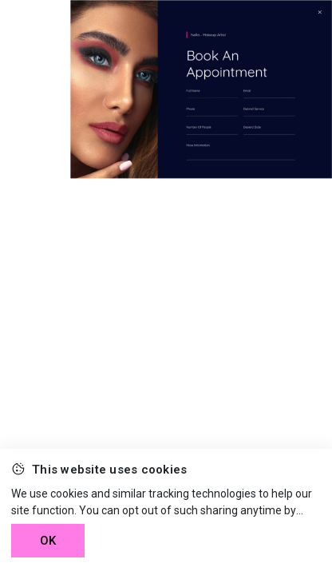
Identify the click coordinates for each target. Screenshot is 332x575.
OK (48, 540)
